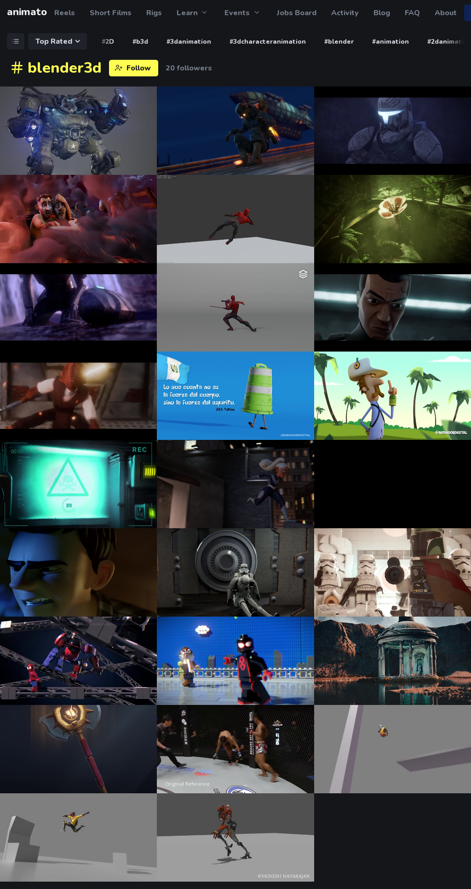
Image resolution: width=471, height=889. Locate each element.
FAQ (412, 13)
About (446, 13)
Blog (381, 13)
